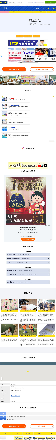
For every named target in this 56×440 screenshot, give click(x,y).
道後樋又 (52, 426)
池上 (25, 420)
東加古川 (48, 418)
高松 (51, 417)
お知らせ (14, 11)
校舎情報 (51, 11)
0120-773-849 (51, 8)
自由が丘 (25, 417)
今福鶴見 (43, 418)
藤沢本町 (30, 420)
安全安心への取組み (36, 2)
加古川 (47, 417)
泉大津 (43, 422)
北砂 (25, 431)
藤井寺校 (35, 436)
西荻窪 (25, 422)
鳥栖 (51, 430)
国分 (38, 420)
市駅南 (52, 425)
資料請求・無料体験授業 (50, 2)
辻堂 (29, 418)
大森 (25, 421)
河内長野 (39, 419)
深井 (34, 432)
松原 (34, 433)
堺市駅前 (35, 429)
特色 (32, 11)
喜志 (38, 418)
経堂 (25, 419)
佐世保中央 (52, 434)
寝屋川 (35, 417)
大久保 (47, 419)
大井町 (25, 418)
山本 (38, 421)
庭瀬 (47, 433)
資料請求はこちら (17, 69)
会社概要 (42, 2)
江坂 (34, 421)
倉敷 (47, 434)
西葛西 (25, 432)
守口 (34, 420)
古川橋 (35, 419)
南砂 (25, 433)
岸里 (34, 428)
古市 (38, 417)
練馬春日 (25, 434)
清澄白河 (25, 428)
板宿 (47, 420)
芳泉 (47, 432)
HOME (5, 11)
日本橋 (25, 429)
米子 (47, 439)
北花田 (35, 430)
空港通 (52, 424)
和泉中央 (43, 421)
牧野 (34, 418)
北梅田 (35, 422)
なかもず (43, 419)
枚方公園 (43, 417)
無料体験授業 (45, 404)
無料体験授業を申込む (44, 69)
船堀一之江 (25, 435)
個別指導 (41, 11)
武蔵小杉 (30, 419)
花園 (38, 422)
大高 (47, 435)
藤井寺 (35, 434)
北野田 (35, 431)
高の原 (30, 424)
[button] (1, 55)
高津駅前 (30, 417)
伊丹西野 (48, 422)
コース (23, 11)
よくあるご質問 (31, 2)
